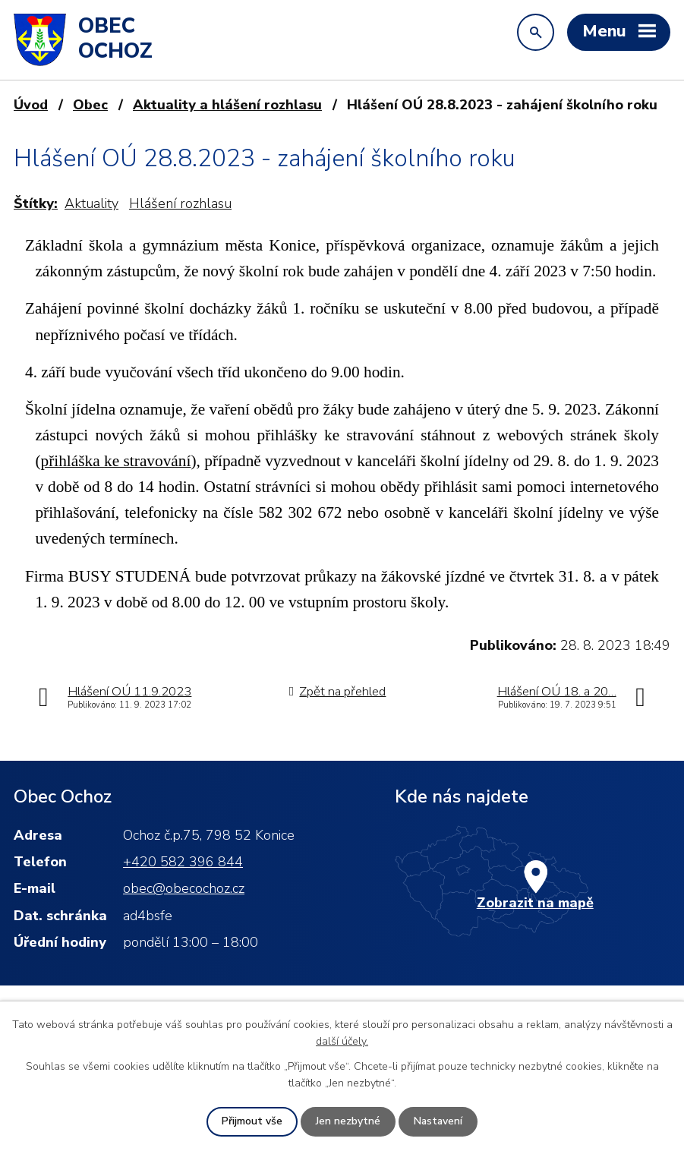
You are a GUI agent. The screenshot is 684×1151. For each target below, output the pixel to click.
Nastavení (438, 1122)
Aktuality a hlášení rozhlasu (227, 105)
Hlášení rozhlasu (180, 203)
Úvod (31, 105)
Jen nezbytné (347, 1122)
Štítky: (36, 203)
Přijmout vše (251, 1122)
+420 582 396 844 (183, 862)
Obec (90, 105)
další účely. (342, 1041)
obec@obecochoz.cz (183, 888)
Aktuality (91, 203)
